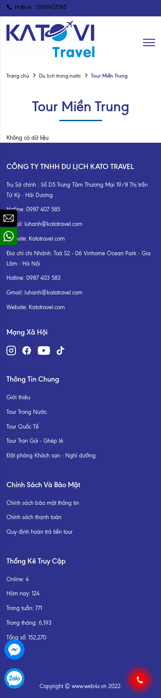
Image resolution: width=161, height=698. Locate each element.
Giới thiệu (18, 397)
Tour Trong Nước (26, 412)
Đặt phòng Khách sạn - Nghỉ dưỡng (51, 455)
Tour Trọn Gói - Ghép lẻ (34, 441)
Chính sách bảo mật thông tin (42, 503)
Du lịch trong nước (60, 76)
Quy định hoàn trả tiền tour (39, 532)
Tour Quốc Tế (22, 426)
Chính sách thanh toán (33, 517)
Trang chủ (17, 76)
